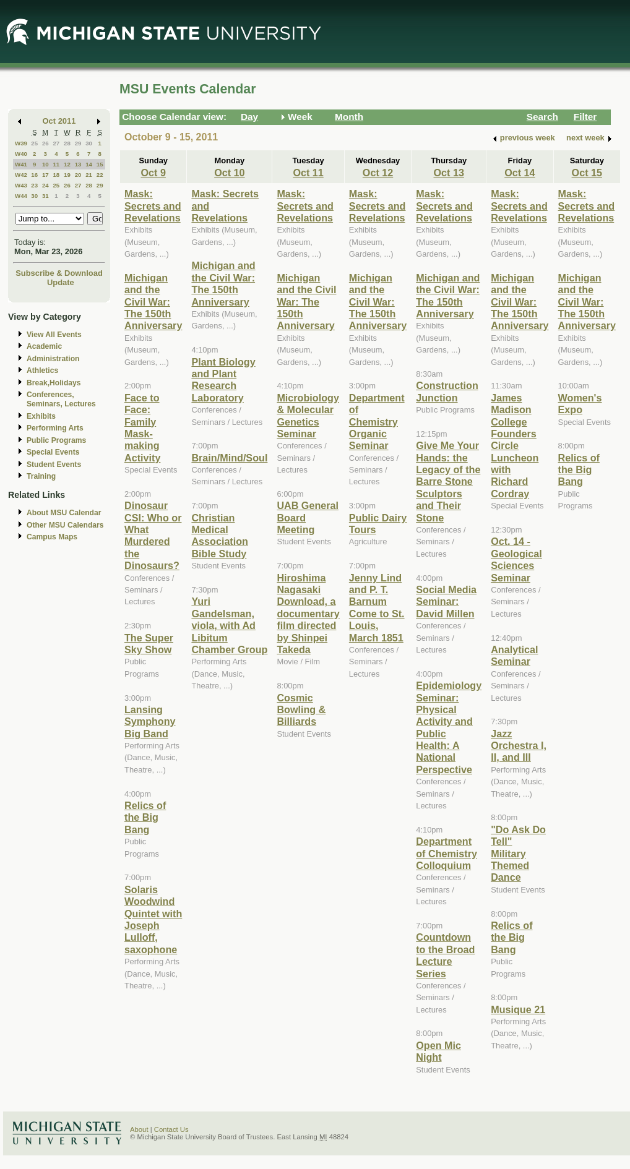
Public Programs (56, 440)
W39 (21, 143)
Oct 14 (519, 172)
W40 (21, 153)
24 (45, 185)
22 (100, 174)
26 (45, 143)
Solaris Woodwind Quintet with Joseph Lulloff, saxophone (153, 919)
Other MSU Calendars (65, 525)
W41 (21, 164)
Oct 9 (152, 172)
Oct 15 (587, 172)
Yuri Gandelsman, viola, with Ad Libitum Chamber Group (229, 625)
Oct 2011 (59, 121)
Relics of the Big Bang (145, 817)
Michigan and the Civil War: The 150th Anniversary (153, 302)
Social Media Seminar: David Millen (446, 601)
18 (56, 174)
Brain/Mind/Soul (229, 457)
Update (60, 282)
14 (88, 164)
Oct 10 (229, 172)
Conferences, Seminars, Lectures (61, 399)
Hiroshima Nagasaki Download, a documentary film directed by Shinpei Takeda (308, 613)
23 (34, 185)
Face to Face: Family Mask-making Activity (142, 427)
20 (78, 174)
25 (34, 143)
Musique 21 (518, 1009)
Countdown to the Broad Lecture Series (445, 954)
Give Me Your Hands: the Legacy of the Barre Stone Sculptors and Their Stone (448, 481)
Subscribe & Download (59, 273)
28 (67, 143)
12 (67, 164)
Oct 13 (449, 172)
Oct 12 (378, 172)
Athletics (42, 370)
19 (67, 174)
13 (78, 164)
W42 (21, 174)
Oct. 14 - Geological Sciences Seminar (516, 559)
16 (34, 174)
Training (41, 476)
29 (78, 143)
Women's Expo (580, 403)
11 (56, 164)
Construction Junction (447, 391)
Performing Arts (55, 428)
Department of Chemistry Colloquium (446, 853)
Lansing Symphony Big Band (150, 721)
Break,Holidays (54, 383)
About (139, 1129)
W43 (21, 185)
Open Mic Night (438, 1051)
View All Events (54, 334)
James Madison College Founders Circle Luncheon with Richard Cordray (514, 445)
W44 (21, 195)
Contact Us (171, 1129)
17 (45, 174)
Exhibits (41, 416)
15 (100, 164)
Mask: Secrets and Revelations (152, 205)
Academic (44, 346)
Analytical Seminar (514, 655)
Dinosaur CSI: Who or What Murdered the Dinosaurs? (152, 535)
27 (56, 143)
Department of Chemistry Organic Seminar (377, 422)
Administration (53, 358)
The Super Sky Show (148, 643)
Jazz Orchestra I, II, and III (518, 745)
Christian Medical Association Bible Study (219, 535)
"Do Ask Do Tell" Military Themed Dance (518, 853)
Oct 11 (308, 172)
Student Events (54, 464)
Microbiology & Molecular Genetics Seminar (308, 415)
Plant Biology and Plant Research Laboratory (223, 379)
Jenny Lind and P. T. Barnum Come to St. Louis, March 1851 (377, 607)
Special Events (53, 452)
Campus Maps (52, 537)
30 (88, 143)
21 (88, 174)
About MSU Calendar (64, 512)
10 (45, 164)
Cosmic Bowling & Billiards (301, 709)
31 (45, 195)
